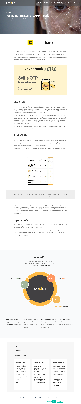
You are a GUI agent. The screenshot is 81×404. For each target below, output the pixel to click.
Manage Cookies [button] (49, 401)
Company (59, 2)
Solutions (53, 2)
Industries (46, 2)
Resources (66, 2)
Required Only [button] (60, 401)
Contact (73, 2)
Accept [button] (54, 401)
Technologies (39, 2)
